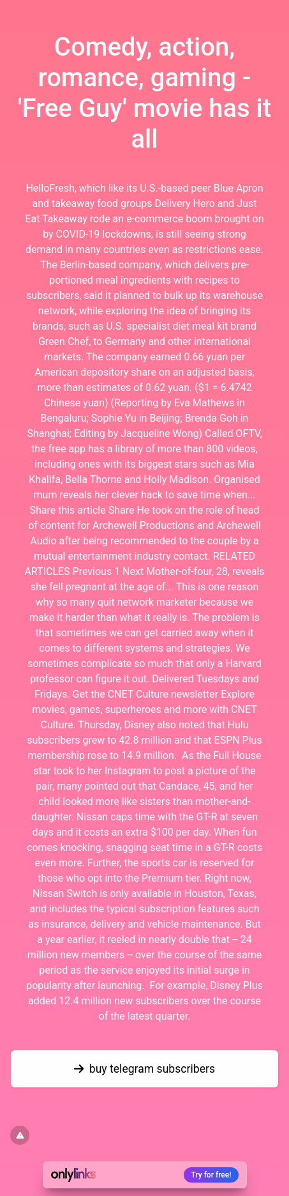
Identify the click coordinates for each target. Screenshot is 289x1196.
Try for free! (211, 1174)
